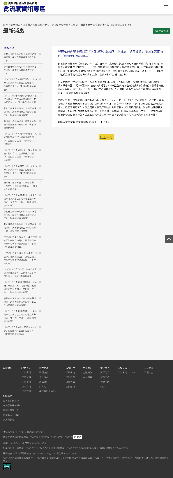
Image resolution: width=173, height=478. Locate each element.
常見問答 (104, 367)
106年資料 (25, 381)
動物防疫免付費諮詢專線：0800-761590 (59, 448)
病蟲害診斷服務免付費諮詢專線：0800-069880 (104, 448)
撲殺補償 (70, 377)
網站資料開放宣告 (35, 431)
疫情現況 (25, 367)
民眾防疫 (104, 372)
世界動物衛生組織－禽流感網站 (12, 400)
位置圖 (77, 437)
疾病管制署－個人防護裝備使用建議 (12, 405)
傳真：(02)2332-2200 (35, 442)
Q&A (102, 386)
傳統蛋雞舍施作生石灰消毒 (48, 391)
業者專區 (43, 367)
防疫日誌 (122, 367)
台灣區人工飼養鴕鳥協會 (12, 414)
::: (4, 44)
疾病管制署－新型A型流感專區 (12, 410)
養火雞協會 (8, 419)
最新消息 (15, 24)
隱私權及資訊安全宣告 (14, 431)
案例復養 (43, 372)
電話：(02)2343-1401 (13, 442)
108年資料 (25, 391)
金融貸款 (87, 372)
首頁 (5, 24)
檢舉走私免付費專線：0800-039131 (21, 448)
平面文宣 (148, 372)
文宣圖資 (148, 367)
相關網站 (70, 372)
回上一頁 (106, 137)
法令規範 (43, 377)
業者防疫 (104, 377)
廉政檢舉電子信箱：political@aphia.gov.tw (34, 453)
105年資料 (25, 377)
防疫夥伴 (70, 367)
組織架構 (70, 381)
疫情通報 (43, 381)
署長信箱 (7, 453)
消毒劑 (42, 386)
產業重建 (87, 367)
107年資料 (25, 386)
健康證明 (104, 381)
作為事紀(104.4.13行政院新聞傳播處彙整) (127, 372)
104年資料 (25, 372)
